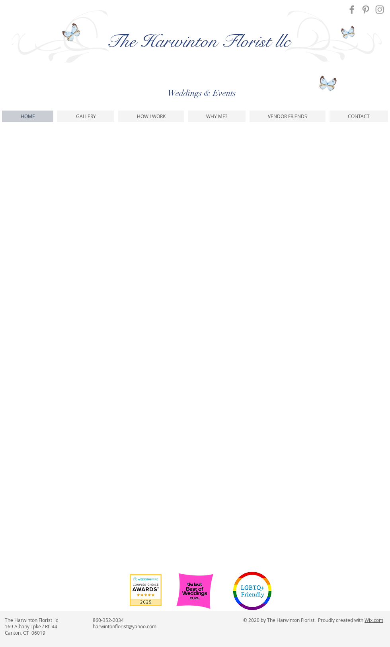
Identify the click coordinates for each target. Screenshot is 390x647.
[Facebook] (351, 9)
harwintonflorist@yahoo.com (124, 626)
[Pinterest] (365, 9)
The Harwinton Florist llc (198, 41)
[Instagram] (379, 9)
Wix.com (374, 620)
